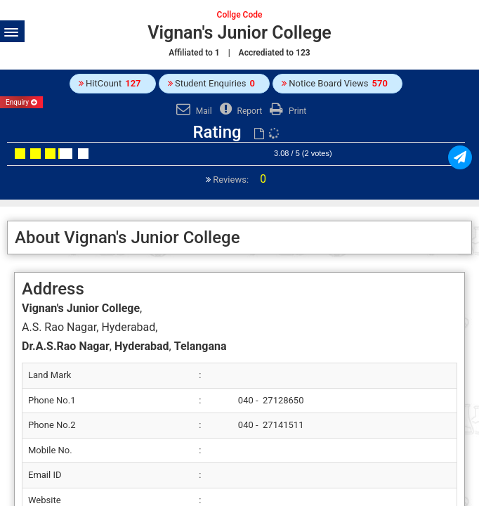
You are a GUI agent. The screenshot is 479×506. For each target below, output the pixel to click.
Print (286, 111)
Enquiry (21, 102)
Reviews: (238, 179)
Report (239, 111)
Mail (192, 111)
